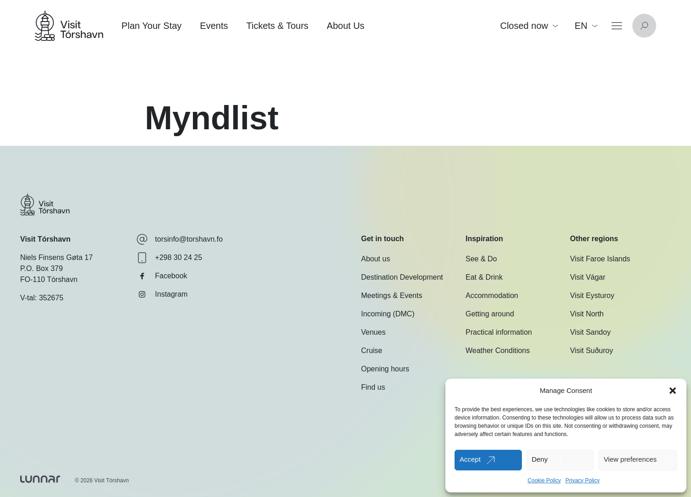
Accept (470, 459)
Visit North (587, 314)
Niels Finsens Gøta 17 (56, 257)
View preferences (630, 459)
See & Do (481, 259)
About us (375, 259)
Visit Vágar (587, 277)
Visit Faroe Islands (600, 259)
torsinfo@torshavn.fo (180, 239)
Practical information (499, 332)
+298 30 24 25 (169, 257)
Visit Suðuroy (591, 350)
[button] (672, 390)
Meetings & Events (391, 295)
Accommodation (492, 295)
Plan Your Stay (151, 26)
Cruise (371, 350)
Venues (373, 332)
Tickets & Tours (277, 26)
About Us (345, 26)
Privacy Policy (582, 480)
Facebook (162, 276)
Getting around (490, 314)
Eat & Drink (484, 277)
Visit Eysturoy (592, 295)
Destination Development (402, 277)
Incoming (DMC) (387, 314)
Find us (373, 387)
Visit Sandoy (590, 332)
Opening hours (385, 369)
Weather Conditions (498, 350)
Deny (540, 459)
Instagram (162, 294)
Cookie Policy (544, 480)
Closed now (529, 26)
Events (214, 26)
